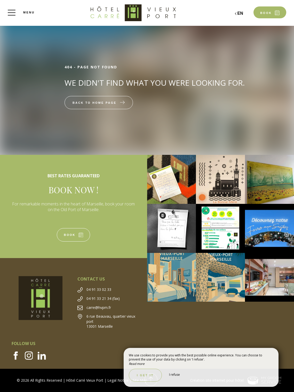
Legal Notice (118, 380)
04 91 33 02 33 (98, 289)
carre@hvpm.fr (98, 307)
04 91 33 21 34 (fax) (103, 298)
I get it (145, 375)
